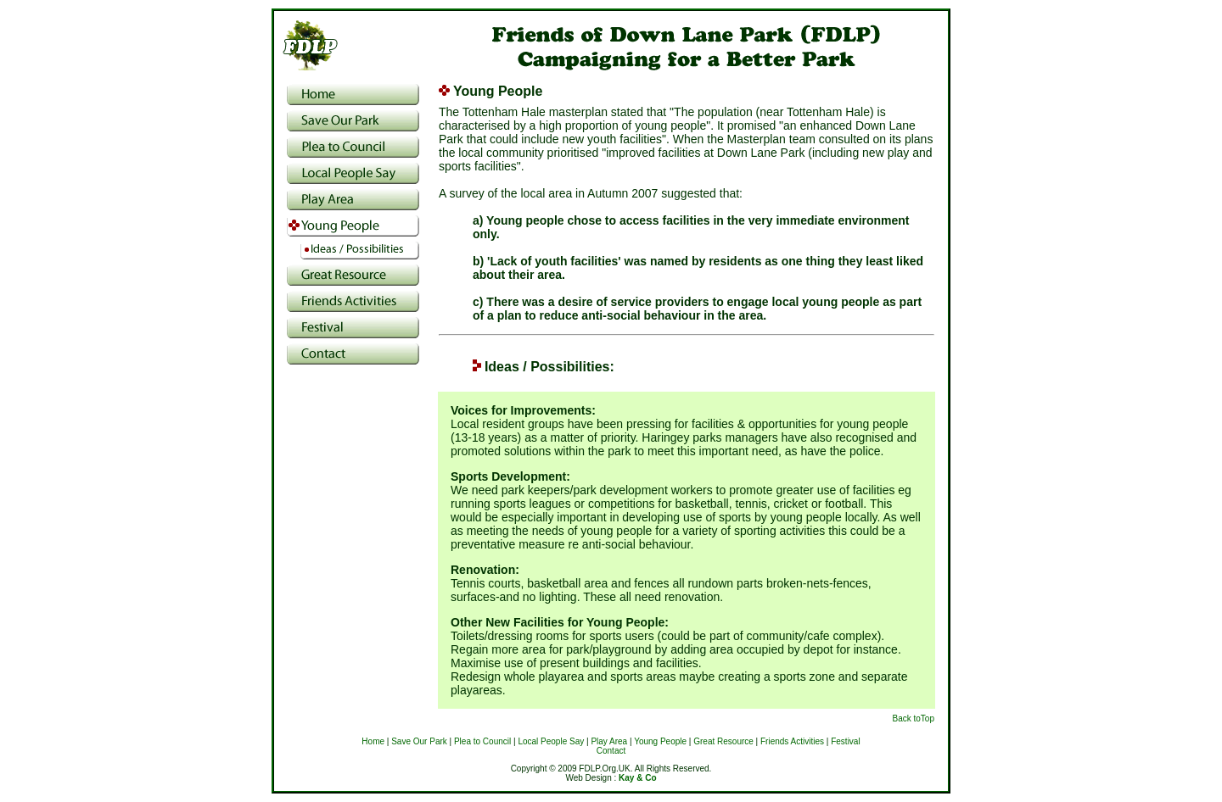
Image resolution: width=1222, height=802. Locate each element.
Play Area (609, 741)
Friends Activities (792, 741)
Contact (611, 750)
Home (373, 741)
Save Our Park (419, 741)
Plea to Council (482, 741)
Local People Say (551, 741)
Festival (845, 741)
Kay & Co (637, 778)
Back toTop (913, 718)
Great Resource (723, 741)
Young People (660, 741)
